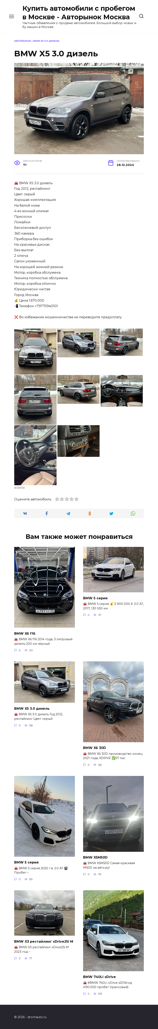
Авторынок (22, 40)
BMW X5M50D (95, 857)
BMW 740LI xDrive (99, 976)
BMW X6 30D (94, 747)
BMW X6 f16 (24, 633)
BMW (20, 488)
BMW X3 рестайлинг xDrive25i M (43, 940)
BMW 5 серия (95, 598)
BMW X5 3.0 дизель (32, 708)
